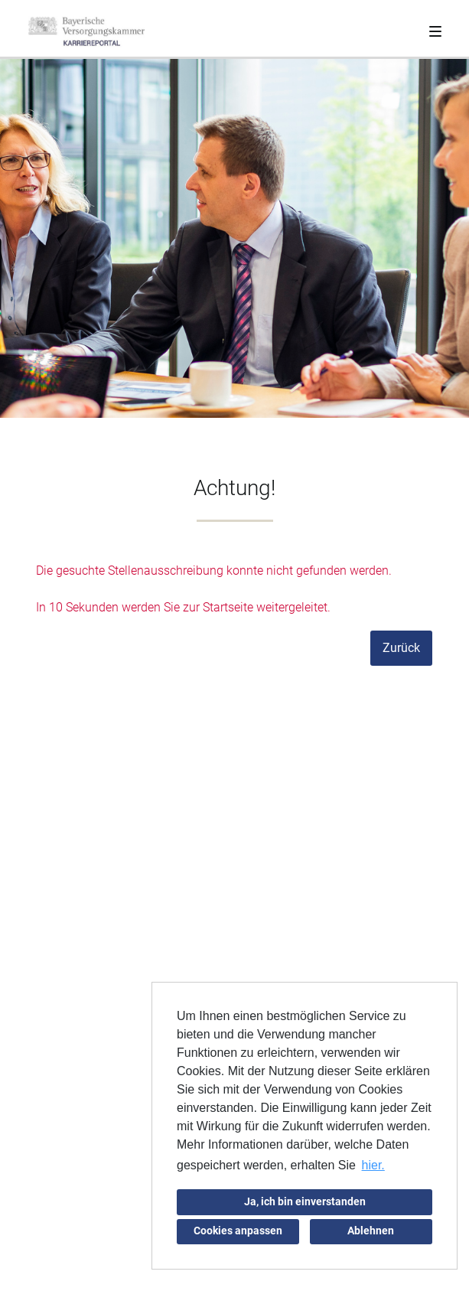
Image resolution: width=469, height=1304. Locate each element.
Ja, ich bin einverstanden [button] (305, 1201)
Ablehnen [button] (370, 1230)
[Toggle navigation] (435, 28)
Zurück (401, 648)
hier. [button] (373, 1165)
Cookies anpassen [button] (238, 1230)
